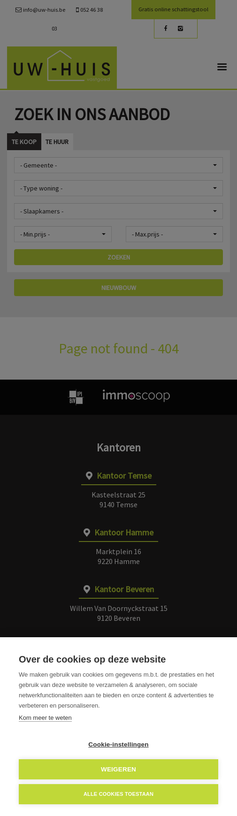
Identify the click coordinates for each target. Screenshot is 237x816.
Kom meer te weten (45, 717)
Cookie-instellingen (118, 744)
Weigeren (118, 769)
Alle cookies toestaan (118, 794)
